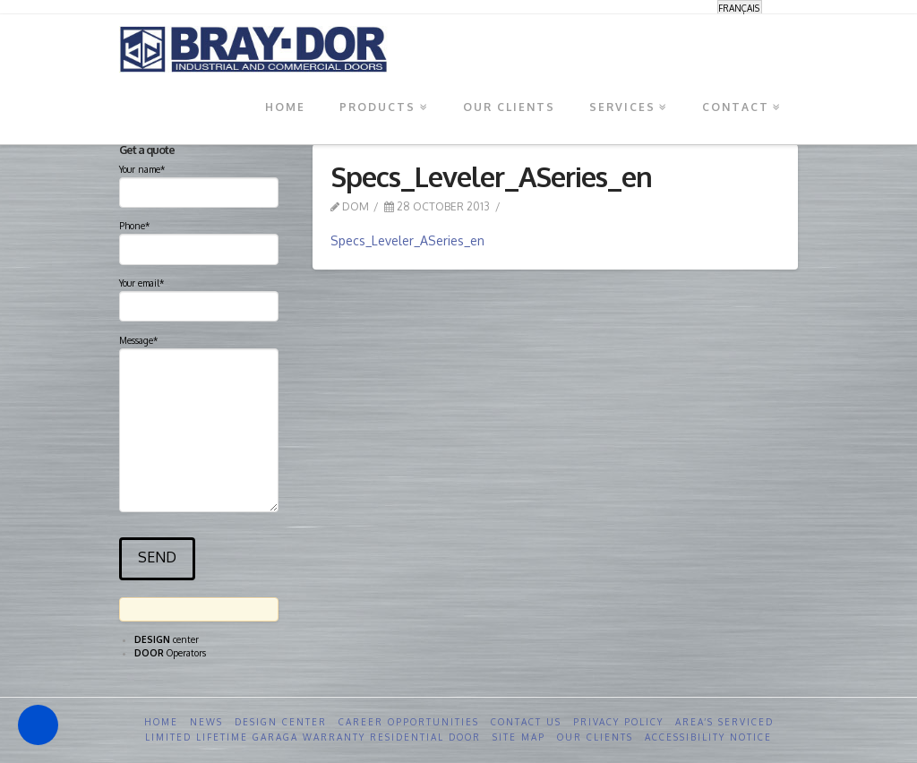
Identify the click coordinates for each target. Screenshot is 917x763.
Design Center (281, 721)
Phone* (199, 239)
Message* (199, 348)
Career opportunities (409, 721)
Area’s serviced (724, 721)
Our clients (595, 737)
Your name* (199, 182)
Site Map (519, 737)
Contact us (526, 721)
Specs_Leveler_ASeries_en (407, 240)
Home (161, 721)
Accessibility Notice (708, 737)
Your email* (199, 296)
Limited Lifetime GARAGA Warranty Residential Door (313, 737)
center (166, 639)
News (206, 721)
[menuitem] (739, 7)
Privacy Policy (618, 721)
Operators (170, 652)
